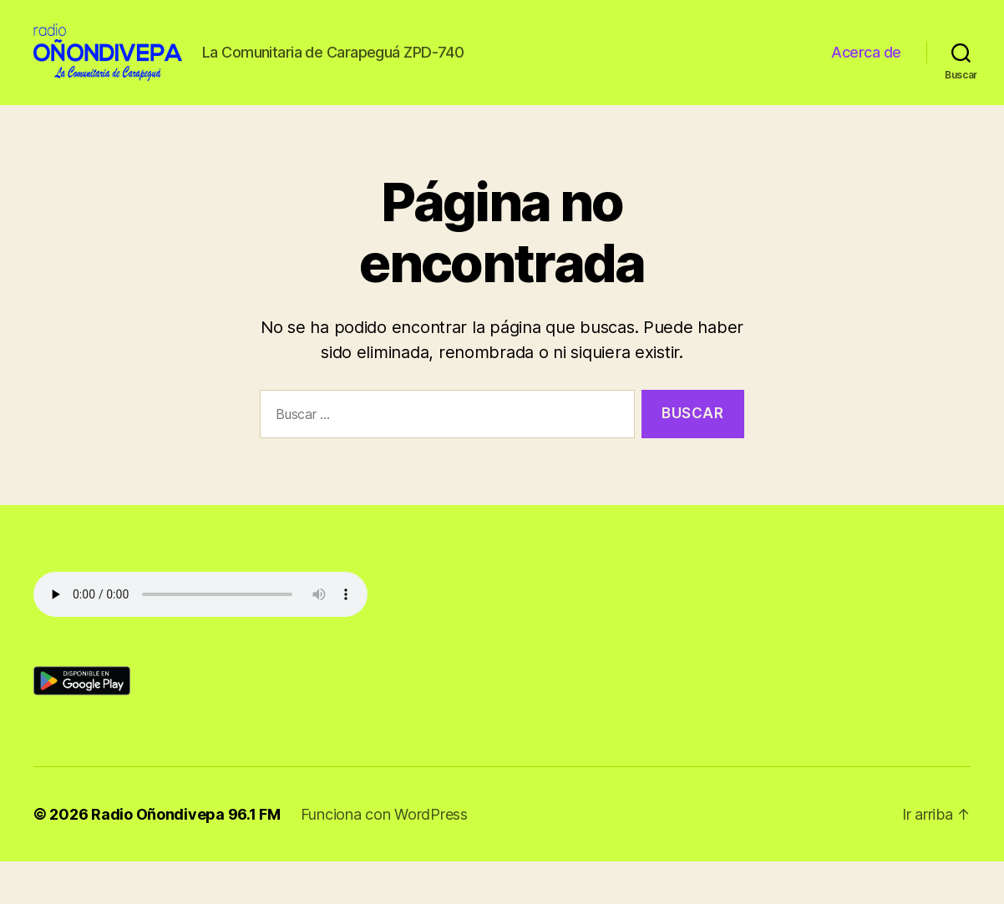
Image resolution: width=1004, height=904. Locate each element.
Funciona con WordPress (384, 857)
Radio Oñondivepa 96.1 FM (186, 857)
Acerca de (866, 74)
